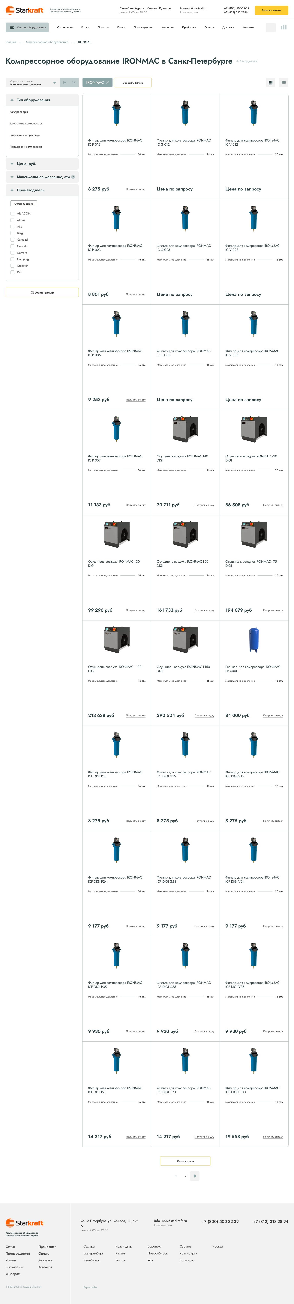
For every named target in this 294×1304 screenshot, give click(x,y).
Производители (143, 27)
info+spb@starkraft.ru (193, 8)
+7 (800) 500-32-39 (236, 8)
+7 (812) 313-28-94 (236, 12)
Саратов (185, 1246)
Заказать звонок (271, 10)
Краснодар (124, 1246)
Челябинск (91, 1260)
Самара (89, 1246)
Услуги (85, 27)
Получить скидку (136, 189)
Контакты (248, 27)
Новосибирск (158, 1253)
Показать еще (185, 1161)
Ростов (120, 1260)
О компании (65, 27)
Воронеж (154, 1246)
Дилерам (168, 27)
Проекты (103, 27)
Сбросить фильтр (133, 83)
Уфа (150, 1260)
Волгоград (187, 1260)
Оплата (209, 27)
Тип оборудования (33, 100)
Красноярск (188, 1253)
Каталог (30, 27)
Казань (121, 1253)
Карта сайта (90, 1287)
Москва (217, 1246)
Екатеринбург (93, 1253)
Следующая (195, 1176)
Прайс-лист (189, 27)
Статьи (121, 27)
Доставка (228, 27)
